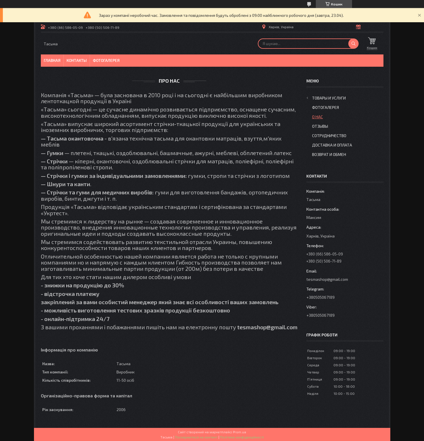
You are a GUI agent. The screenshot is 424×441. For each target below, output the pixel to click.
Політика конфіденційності (242, 437)
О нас (317, 116)
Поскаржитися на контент (196, 437)
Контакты (77, 60)
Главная (52, 60)
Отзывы (320, 126)
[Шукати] (353, 43)
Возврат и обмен (329, 154)
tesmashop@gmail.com (327, 279)
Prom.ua (239, 432)
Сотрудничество (329, 135)
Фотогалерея (106, 60)
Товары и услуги (329, 97)
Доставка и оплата (332, 145)
